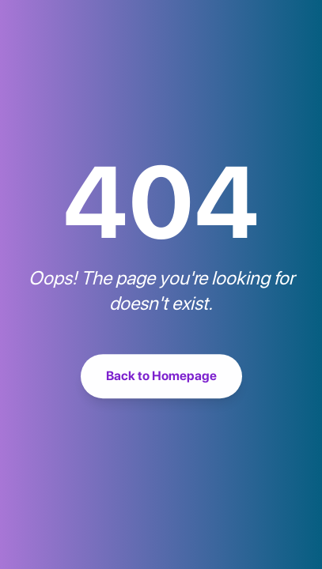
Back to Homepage (161, 377)
